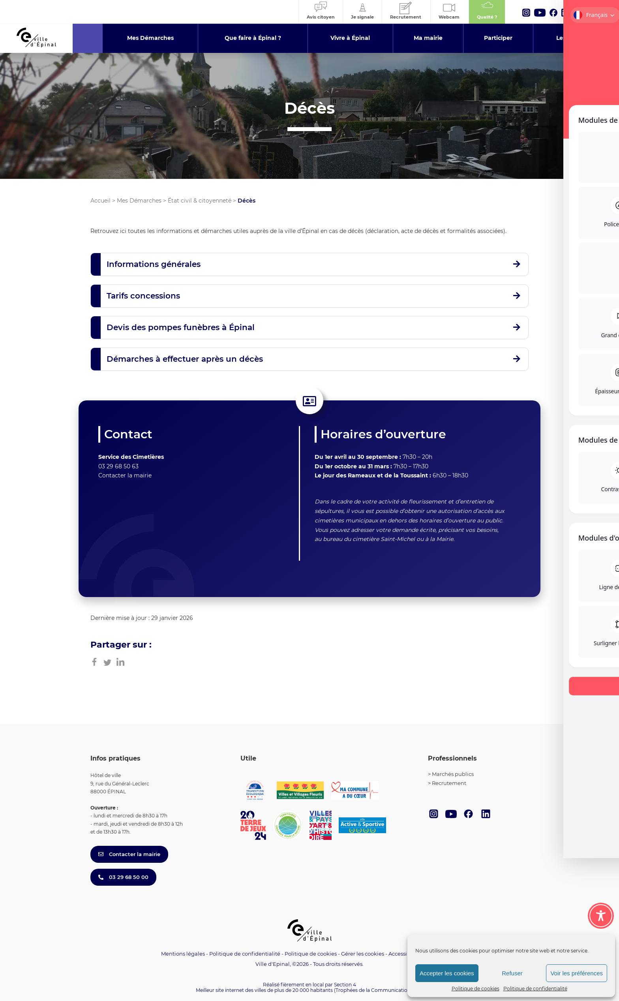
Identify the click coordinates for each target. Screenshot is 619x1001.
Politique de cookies (475, 989)
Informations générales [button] (154, 264)
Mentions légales (183, 953)
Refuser (512, 973)
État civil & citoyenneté (199, 200)
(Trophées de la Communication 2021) (379, 990)
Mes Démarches (139, 200)
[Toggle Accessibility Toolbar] (601, 915)
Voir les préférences (576, 973)
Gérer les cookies (362, 954)
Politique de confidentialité (535, 989)
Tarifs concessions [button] (143, 295)
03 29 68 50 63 (118, 466)
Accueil (100, 200)
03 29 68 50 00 (123, 877)
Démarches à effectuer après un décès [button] (185, 359)
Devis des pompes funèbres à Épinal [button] (181, 327)
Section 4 (345, 985)
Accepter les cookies (447, 973)
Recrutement (449, 783)
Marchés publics (453, 774)
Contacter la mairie (125, 475)
